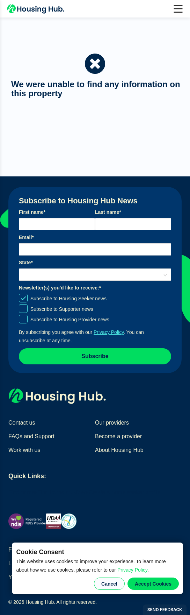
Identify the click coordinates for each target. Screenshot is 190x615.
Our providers (112, 423)
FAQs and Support (31, 436)
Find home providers (63, 492)
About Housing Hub (119, 450)
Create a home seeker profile (124, 492)
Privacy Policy (132, 570)
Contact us (21, 423)
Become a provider (118, 436)
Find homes (23, 492)
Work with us (24, 450)
